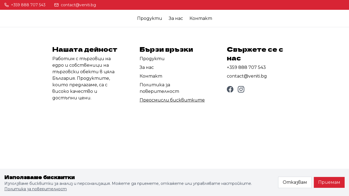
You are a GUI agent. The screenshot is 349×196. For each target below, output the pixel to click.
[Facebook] (230, 89)
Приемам (329, 182)
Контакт (200, 18)
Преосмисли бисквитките (172, 100)
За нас (176, 18)
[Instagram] (241, 89)
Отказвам (295, 182)
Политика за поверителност (35, 188)
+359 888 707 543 (246, 67)
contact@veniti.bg (247, 76)
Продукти (149, 18)
